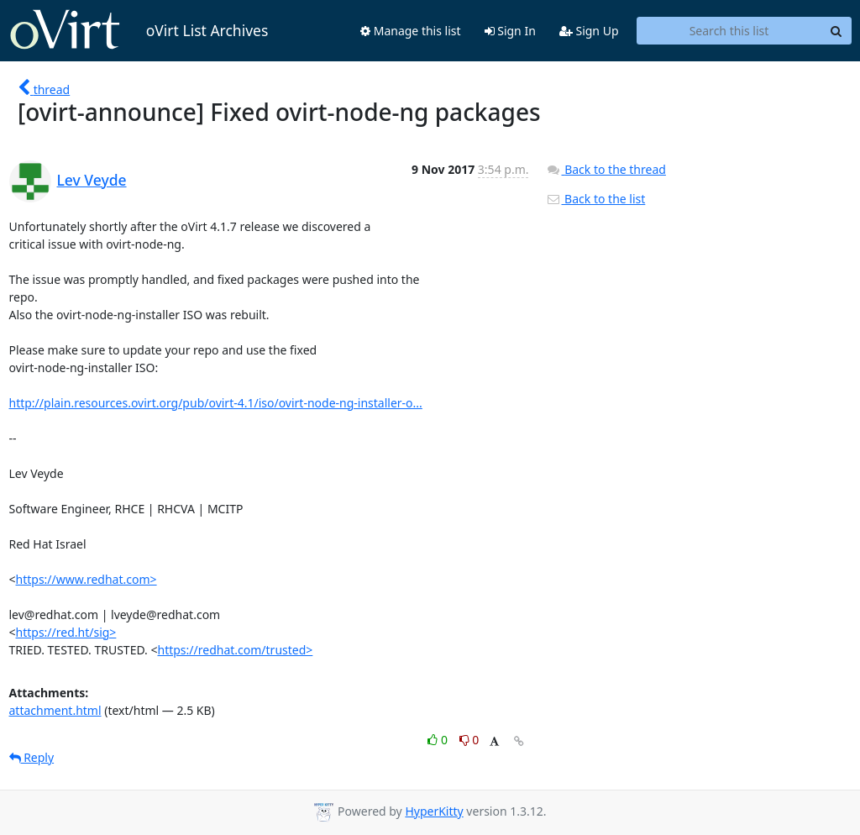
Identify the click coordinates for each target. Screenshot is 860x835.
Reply (32, 757)
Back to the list (595, 199)
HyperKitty (434, 811)
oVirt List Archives (139, 30)
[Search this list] (729, 31)
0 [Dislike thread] (469, 740)
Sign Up (589, 31)
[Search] (836, 31)
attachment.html (55, 710)
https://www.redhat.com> (86, 579)
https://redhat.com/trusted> (235, 650)
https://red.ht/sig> (66, 632)
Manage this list (410, 31)
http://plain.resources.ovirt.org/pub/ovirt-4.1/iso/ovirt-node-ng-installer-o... (215, 403)
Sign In (510, 31)
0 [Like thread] (438, 740)
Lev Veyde (92, 180)
